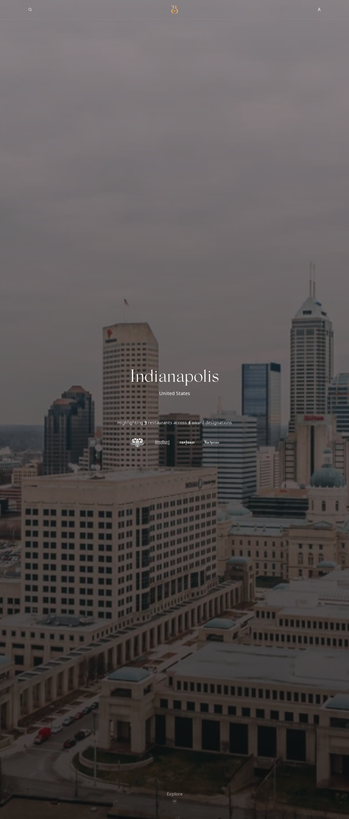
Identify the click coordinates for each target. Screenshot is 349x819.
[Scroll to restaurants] (174, 798)
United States (174, 393)
